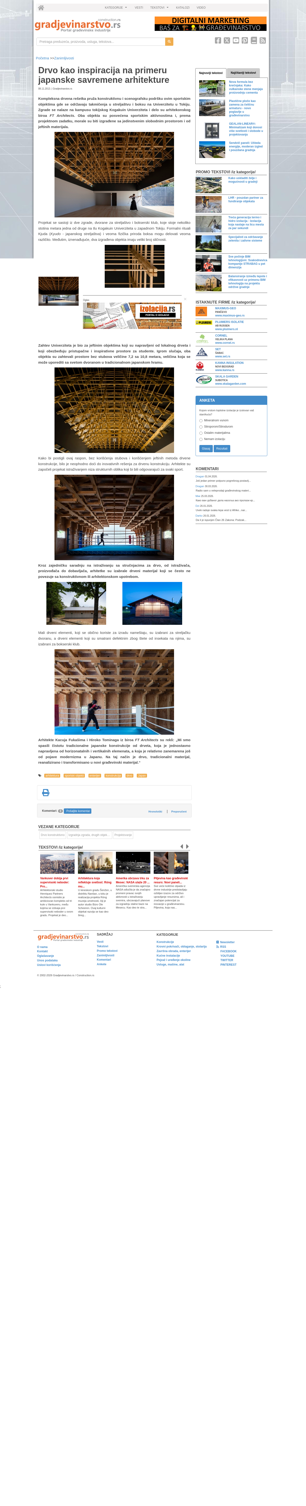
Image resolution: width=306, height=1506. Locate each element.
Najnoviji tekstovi (211, 73)
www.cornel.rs (225, 342)
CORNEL (221, 335)
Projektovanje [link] (123, 835)
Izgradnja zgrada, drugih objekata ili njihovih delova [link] (90, 835)
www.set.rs (222, 356)
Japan (142, 775)
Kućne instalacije (168, 955)
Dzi (198, 505)
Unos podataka (47, 960)
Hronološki (155, 811)
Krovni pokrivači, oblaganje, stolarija (182, 946)
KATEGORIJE (116, 9)
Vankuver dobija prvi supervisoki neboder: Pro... (54, 882)
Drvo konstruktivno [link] (53, 835)
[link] (91, 25)
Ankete (101, 964)
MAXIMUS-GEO (225, 308)
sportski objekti (74, 775)
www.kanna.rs (224, 370)
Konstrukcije (165, 942)
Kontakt (42, 951)
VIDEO (201, 7)
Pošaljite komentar (78, 811)
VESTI (139, 7)
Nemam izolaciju (214, 439)
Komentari (207, 469)
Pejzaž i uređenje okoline (174, 960)
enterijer (95, 775)
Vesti (100, 941)
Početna (43, 58)
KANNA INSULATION (229, 363)
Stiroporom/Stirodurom (218, 426)
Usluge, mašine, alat (170, 964)
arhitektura (52, 775)
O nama (42, 947)
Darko (199, 515)
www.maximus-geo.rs (230, 315)
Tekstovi (102, 946)
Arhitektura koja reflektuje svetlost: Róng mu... (94, 882)
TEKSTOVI (160, 9)
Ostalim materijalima (217, 432)
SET (218, 349)
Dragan (200, 476)
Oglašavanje (45, 956)
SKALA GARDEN (226, 376)
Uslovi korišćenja (49, 965)
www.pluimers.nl (226, 329)
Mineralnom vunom (216, 420)
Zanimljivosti (64, 58)
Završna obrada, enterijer (174, 951)
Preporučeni (178, 811)
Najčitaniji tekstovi (243, 72)
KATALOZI (183, 7)
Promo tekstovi (107, 951)
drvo (129, 775)
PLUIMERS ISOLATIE (229, 322)
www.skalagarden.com (230, 383)
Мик (198, 496)
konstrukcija (113, 775)
